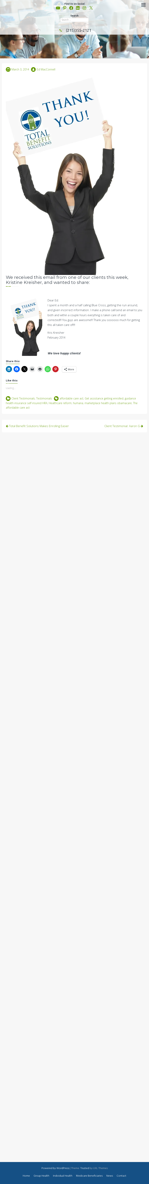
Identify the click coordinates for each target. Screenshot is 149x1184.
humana (78, 403)
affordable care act (71, 398)
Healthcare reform (60, 403)
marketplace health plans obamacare (108, 403)
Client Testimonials (23, 398)
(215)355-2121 (74, 30)
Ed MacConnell (46, 69)
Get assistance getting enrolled (104, 398)
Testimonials (44, 398)
